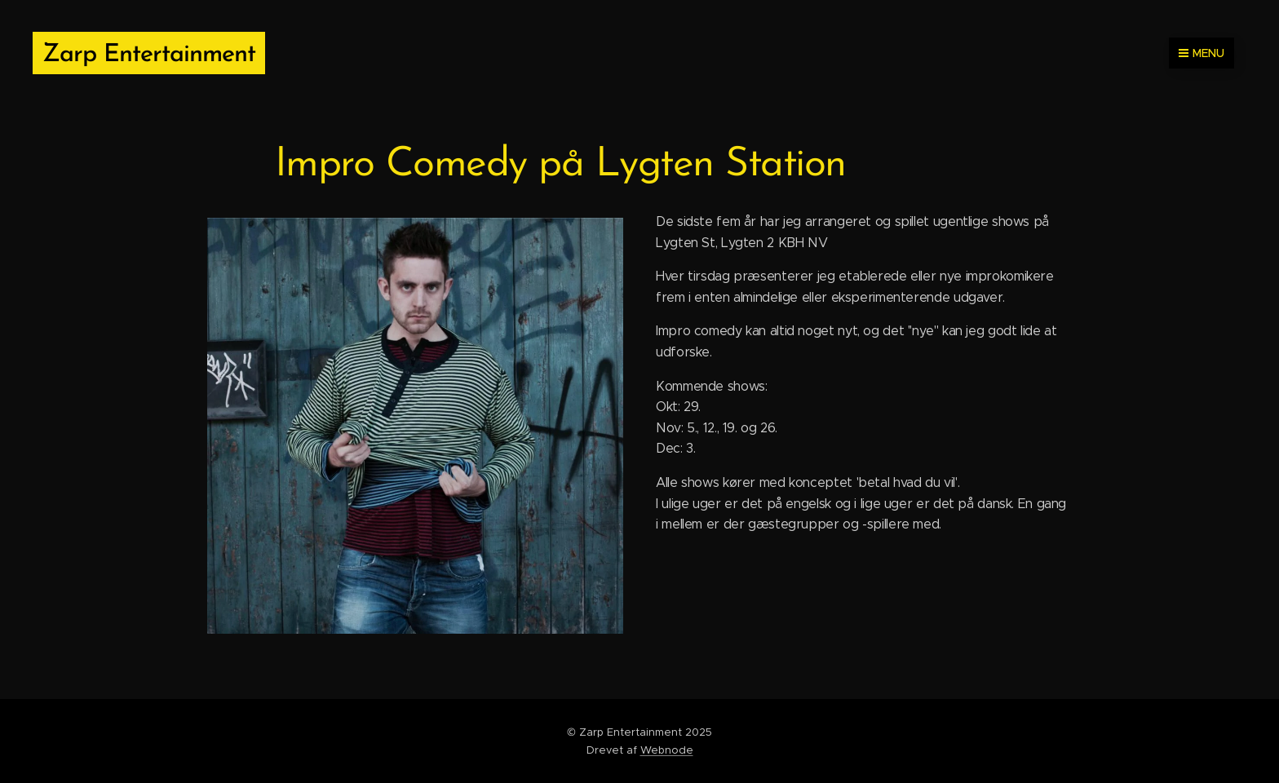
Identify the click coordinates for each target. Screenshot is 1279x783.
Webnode (666, 750)
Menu (1201, 53)
